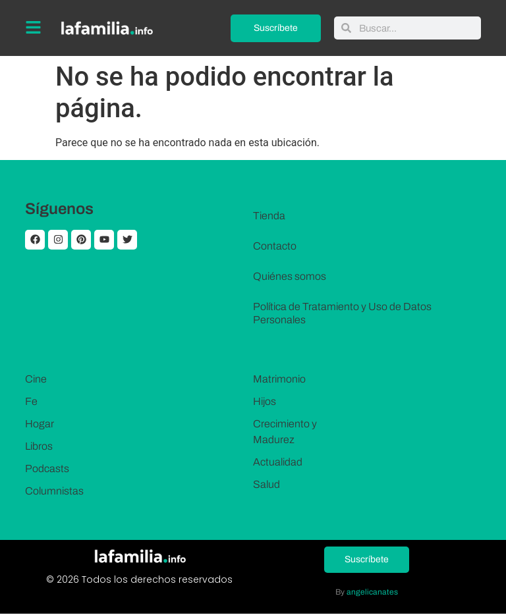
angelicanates (372, 593)
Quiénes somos (289, 276)
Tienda (269, 215)
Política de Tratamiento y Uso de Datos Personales (342, 313)
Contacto (274, 246)
